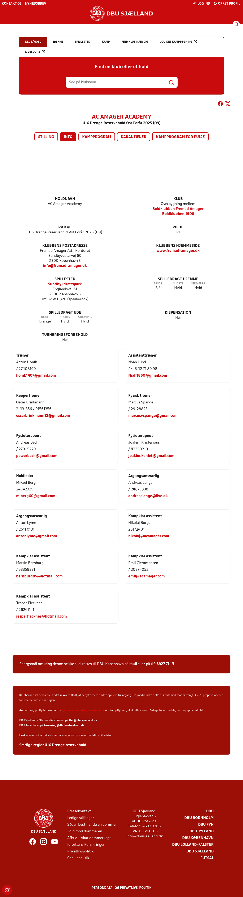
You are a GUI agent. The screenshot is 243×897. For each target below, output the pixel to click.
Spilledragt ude (65, 313)
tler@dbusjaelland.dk (83, 720)
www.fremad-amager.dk (178, 251)
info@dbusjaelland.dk (144, 836)
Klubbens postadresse (65, 246)
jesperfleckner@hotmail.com (41, 616)
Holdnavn (65, 199)
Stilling (46, 137)
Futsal (207, 858)
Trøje (158, 283)
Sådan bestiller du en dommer (92, 825)
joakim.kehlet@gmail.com (151, 456)
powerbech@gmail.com (36, 456)
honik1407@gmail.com (36, 375)
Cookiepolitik (78, 858)
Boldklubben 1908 (178, 214)
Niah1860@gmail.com (147, 375)
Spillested (65, 279)
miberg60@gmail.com (35, 496)
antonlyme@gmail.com (36, 536)
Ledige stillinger (80, 818)
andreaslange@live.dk (148, 496)
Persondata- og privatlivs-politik (122, 888)
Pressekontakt (79, 811)
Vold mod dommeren (84, 831)
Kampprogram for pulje (180, 137)
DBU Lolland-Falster (193, 845)
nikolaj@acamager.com (148, 536)
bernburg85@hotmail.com (39, 576)
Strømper (198, 283)
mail (133, 664)
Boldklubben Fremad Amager (178, 209)
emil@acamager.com (146, 576)
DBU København (198, 838)
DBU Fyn (206, 825)
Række (64, 227)
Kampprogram (96, 137)
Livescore (35, 51)
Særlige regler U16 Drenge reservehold (52, 745)
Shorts (178, 283)
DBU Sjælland (200, 851)
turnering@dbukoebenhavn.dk (64, 725)
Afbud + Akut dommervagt (89, 838)
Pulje (178, 227)
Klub (178, 199)
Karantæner (133, 137)
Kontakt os (12, 3)
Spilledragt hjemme (178, 279)
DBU (210, 811)
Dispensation (178, 313)
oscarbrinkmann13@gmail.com (43, 416)
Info (68, 137)
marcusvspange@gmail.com (153, 416)
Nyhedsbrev (35, 3)
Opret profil (226, 3)
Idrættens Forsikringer (86, 845)
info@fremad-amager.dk (65, 266)
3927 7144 (165, 664)
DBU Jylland (202, 831)
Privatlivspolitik (80, 851)
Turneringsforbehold (65, 335)
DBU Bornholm (199, 818)
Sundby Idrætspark (65, 284)
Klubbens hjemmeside (178, 246)
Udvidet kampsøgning (178, 41)
